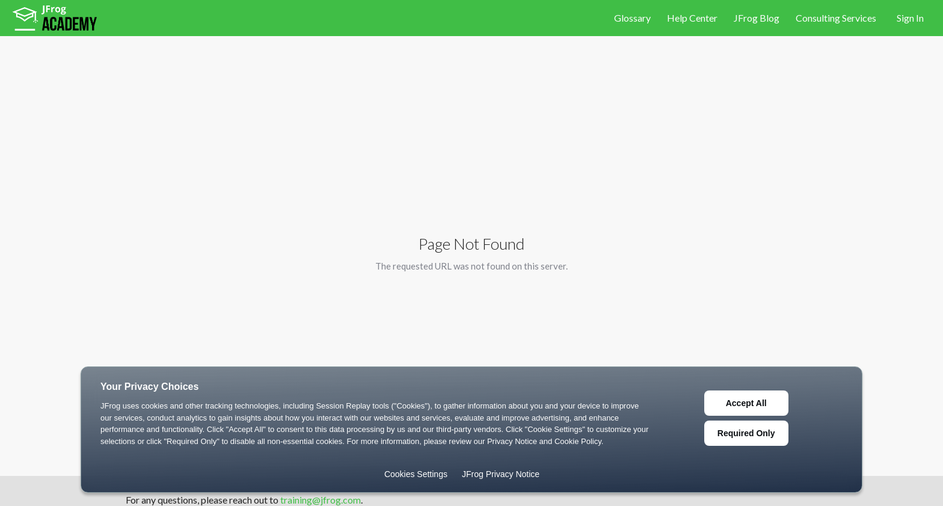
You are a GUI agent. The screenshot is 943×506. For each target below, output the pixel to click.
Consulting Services (836, 17)
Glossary (633, 17)
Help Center (693, 17)
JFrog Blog (757, 17)
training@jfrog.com (320, 499)
